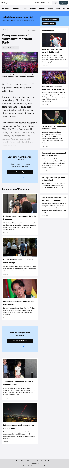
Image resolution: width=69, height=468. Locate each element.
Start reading (20, 172)
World (58, 8)
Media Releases (49, 460)
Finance (42, 8)
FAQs (28, 460)
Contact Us (40, 460)
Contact (42, 3)
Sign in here (25, 177)
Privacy (23, 460)
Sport (50, 8)
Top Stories (5, 8)
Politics (16, 8)
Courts (24, 8)
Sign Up (63, 3)
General (33, 8)
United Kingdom (13, 48)
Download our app (48, 23)
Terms (17, 460)
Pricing (36, 3)
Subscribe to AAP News (50, 19)
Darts (4, 48)
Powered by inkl (35, 463)
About (48, 3)
